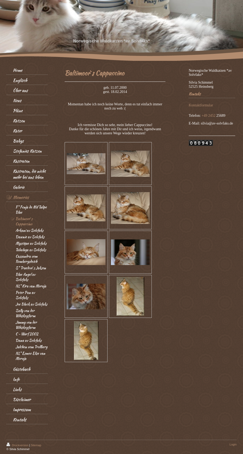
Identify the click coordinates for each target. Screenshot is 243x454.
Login (233, 444)
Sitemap (36, 445)
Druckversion (17, 445)
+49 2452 (209, 116)
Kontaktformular (201, 105)
